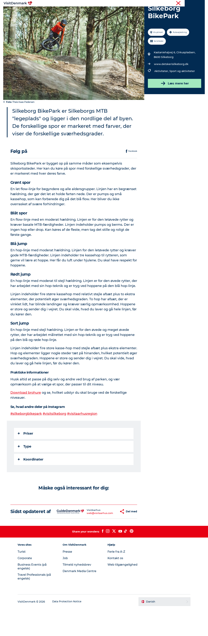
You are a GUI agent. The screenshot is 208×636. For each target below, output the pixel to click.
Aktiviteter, (161, 88)
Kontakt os (116, 585)
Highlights (59, 11)
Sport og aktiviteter (182, 88)
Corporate (199, 3)
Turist (187, 3)
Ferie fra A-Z (117, 579)
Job (66, 585)
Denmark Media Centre (81, 598)
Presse (68, 579)
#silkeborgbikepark (26, 436)
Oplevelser (102, 11)
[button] (108, 536)
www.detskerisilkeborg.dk (171, 81)
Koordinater (31, 482)
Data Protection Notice (69, 629)
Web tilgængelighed (123, 592)
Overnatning (123, 11)
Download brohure (26, 415)
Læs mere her (174, 100)
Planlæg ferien (147, 11)
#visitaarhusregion (83, 436)
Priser (26, 456)
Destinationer (80, 11)
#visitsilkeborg (55, 436)
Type (25, 469)
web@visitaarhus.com (89, 537)
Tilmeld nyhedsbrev (78, 592)
